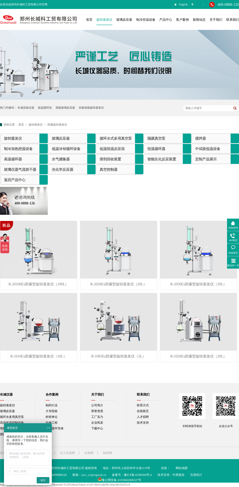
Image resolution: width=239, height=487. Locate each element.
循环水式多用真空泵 (116, 138)
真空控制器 (109, 170)
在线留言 (143, 411)
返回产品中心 (14, 180)
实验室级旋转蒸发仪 (91, 107)
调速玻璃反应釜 (65, 107)
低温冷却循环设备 (66, 149)
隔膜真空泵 (156, 138)
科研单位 (52, 416)
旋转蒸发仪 (36, 124)
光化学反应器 (62, 170)
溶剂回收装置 (110, 159)
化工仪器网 (67, 453)
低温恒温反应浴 (112, 149)
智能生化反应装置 (161, 159)
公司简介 (97, 405)
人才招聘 (143, 416)
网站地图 (182, 468)
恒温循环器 (156, 149)
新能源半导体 (55, 428)
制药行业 (52, 405)
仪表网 (88, 453)
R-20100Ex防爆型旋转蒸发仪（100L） (39, 284)
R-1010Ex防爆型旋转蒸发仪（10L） (38, 356)
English (183, 4)
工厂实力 (97, 416)
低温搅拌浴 (45, 107)
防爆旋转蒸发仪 (57, 124)
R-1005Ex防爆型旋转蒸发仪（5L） (118, 356)
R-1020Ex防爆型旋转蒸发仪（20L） (198, 356)
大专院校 (52, 411)
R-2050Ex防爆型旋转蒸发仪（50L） (198, 284)
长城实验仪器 (26, 107)
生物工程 (52, 422)
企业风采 (97, 422)
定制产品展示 (206, 159)
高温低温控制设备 (12, 422)
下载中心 (97, 428)
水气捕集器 (61, 159)
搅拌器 (200, 138)
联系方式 (143, 405)
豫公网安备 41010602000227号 (119, 480)
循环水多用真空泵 (12, 416)
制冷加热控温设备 (18, 149)
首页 (21, 124)
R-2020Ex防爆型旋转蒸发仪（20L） (118, 284)
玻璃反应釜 (61, 138)
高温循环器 (13, 159)
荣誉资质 (97, 411)
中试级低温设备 (207, 149)
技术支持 (143, 422)
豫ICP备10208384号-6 (138, 474)
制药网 (107, 453)
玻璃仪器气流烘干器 (20, 170)
